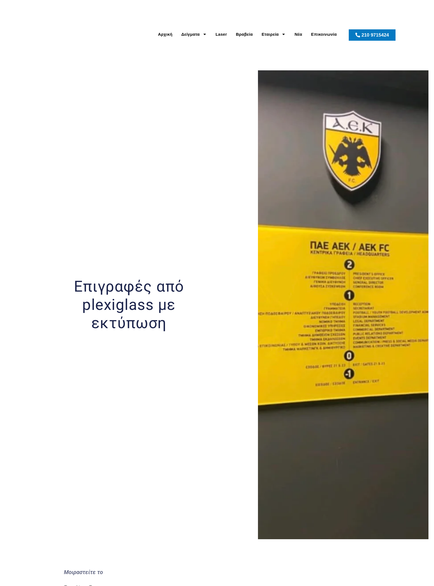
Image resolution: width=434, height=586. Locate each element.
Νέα (298, 34)
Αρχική (165, 34)
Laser (221, 34)
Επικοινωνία (324, 34)
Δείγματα (194, 34)
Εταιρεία (274, 34)
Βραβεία (244, 34)
